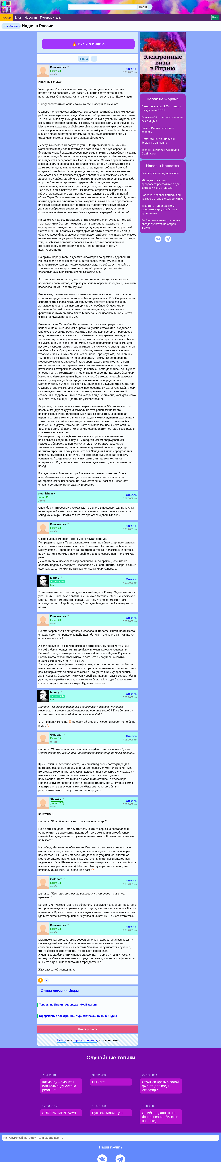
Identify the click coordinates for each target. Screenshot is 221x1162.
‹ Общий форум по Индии (58, 991)
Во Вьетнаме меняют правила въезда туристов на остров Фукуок (161, 224)
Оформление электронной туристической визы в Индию (78, 1015)
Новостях (170, 166)
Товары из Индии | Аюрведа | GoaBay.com (68, 1004)
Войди (61, 1040)
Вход (215, 17)
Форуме (171, 99)
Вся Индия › (11, 26)
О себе (53, 74)
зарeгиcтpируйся (85, 1040)
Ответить (131, 68)
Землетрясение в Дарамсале (160, 173)
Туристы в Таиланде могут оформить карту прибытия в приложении (160, 209)
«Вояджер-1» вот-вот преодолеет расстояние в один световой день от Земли (161, 184)
